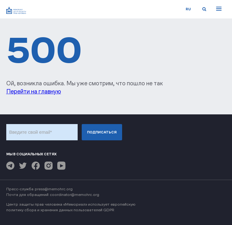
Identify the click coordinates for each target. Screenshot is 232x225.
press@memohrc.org (54, 189)
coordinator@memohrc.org (74, 194)
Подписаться (101, 132)
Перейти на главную (33, 91)
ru (188, 9)
